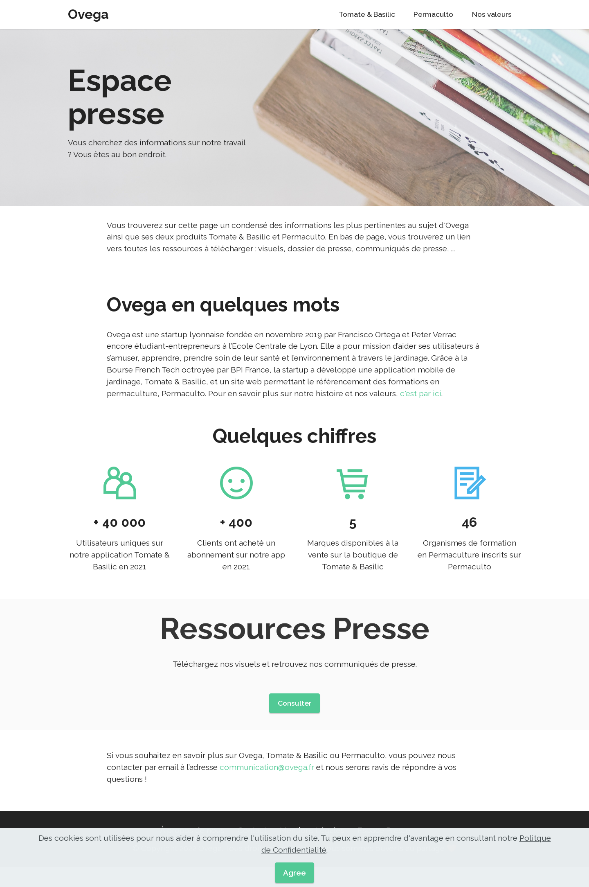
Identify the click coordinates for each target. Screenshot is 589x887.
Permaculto (433, 14)
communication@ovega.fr (267, 779)
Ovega (88, 14)
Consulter (295, 715)
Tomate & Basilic (367, 14)
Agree (294, 872)
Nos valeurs (492, 14)
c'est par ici (420, 405)
